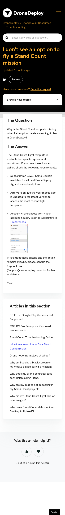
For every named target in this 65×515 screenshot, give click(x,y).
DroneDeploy (11, 23)
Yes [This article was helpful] (26, 452)
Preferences (18, 222)
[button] (32, 100)
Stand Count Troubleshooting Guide (31, 337)
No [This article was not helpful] (39, 452)
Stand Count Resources (37, 23)
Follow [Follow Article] (16, 79)
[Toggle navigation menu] (58, 13)
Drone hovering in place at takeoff (30, 355)
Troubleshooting (16, 27)
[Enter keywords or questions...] (32, 37)
